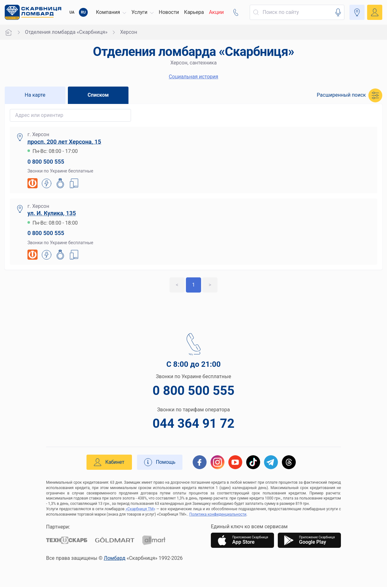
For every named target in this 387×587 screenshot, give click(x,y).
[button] (111, 12)
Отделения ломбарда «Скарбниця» (66, 32)
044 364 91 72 (193, 423)
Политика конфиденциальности (218, 514)
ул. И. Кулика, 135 (51, 213)
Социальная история (193, 77)
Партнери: (58, 527)
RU (83, 12)
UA (71, 12)
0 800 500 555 (45, 161)
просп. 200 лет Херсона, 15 (64, 141)
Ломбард (114, 558)
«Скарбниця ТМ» (140, 509)
